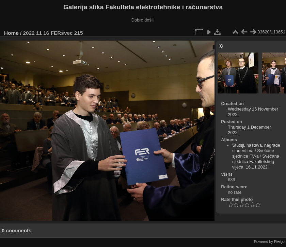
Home (11, 33)
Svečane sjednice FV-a (253, 153)
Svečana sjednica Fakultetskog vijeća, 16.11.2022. (255, 162)
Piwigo (279, 241)
